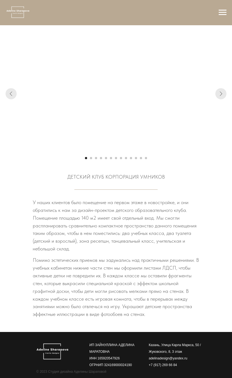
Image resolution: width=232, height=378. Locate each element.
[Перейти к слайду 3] (96, 158)
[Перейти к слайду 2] (91, 158)
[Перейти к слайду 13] (146, 158)
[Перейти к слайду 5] (106, 158)
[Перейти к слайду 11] (136, 158)
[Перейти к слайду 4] (101, 158)
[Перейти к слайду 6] (111, 158)
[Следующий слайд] (220, 93)
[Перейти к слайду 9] (126, 158)
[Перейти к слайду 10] (131, 158)
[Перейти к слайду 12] (141, 158)
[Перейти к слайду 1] (86, 158)
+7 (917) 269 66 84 (163, 365)
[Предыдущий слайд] (11, 93)
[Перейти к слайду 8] (121, 158)
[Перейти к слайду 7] (116, 158)
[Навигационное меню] (222, 12)
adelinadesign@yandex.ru (168, 358)
